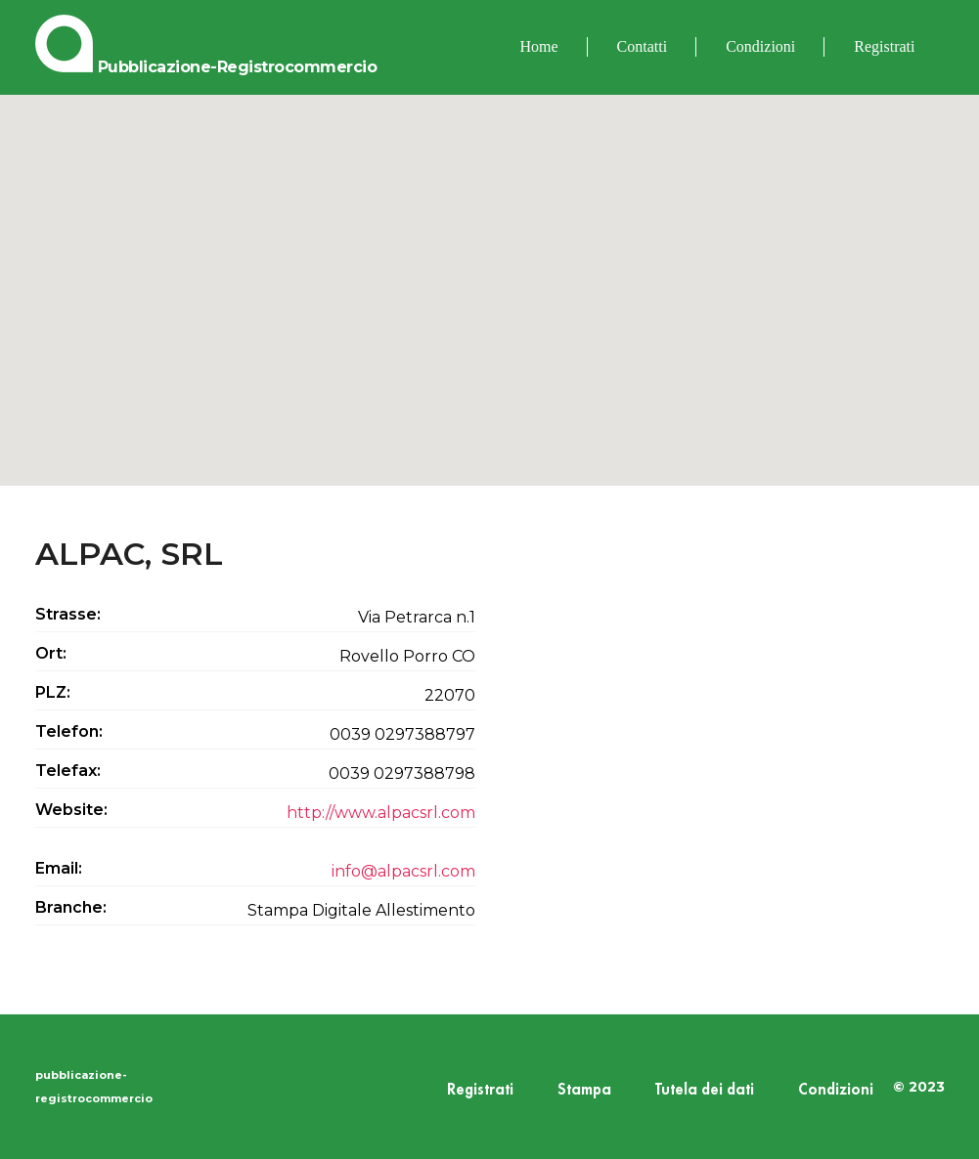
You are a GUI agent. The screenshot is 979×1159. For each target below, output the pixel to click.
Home (539, 46)
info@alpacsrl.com (403, 871)
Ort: (51, 653)
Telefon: (69, 731)
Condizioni (760, 46)
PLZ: (52, 692)
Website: (71, 809)
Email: (58, 868)
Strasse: (68, 614)
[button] (490, 272)
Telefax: (68, 770)
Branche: (71, 907)
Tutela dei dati (704, 1090)
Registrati (884, 46)
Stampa (584, 1090)
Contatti (642, 46)
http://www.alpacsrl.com (381, 812)
